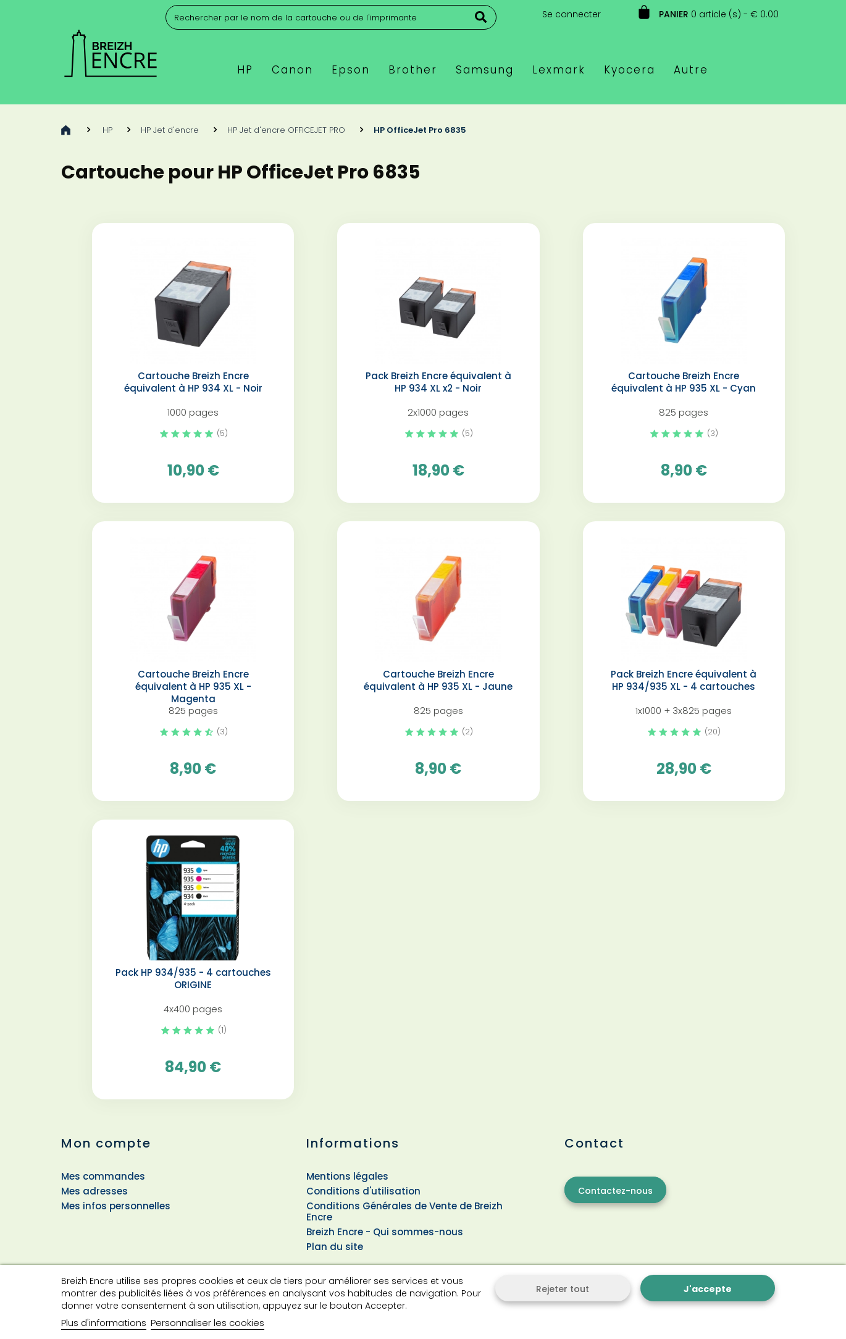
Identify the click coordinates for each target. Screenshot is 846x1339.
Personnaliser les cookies (207, 1322)
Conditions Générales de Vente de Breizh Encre (404, 1211)
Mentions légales (347, 1176)
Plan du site (334, 1246)
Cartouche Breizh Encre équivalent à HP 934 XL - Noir (193, 382)
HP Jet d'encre (170, 130)
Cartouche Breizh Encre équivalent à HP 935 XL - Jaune (438, 680)
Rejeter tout (562, 1289)
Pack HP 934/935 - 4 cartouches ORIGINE (193, 979)
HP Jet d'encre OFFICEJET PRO (286, 130)
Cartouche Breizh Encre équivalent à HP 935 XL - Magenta (193, 686)
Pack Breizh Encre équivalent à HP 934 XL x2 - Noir (438, 382)
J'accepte (708, 1289)
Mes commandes (103, 1176)
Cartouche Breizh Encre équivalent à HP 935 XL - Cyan (683, 382)
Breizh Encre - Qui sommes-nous (384, 1231)
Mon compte (106, 1143)
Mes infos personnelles (115, 1205)
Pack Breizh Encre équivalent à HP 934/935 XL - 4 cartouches (683, 680)
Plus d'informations (103, 1322)
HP (107, 130)
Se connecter (571, 14)
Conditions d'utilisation (363, 1191)
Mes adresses (94, 1191)
